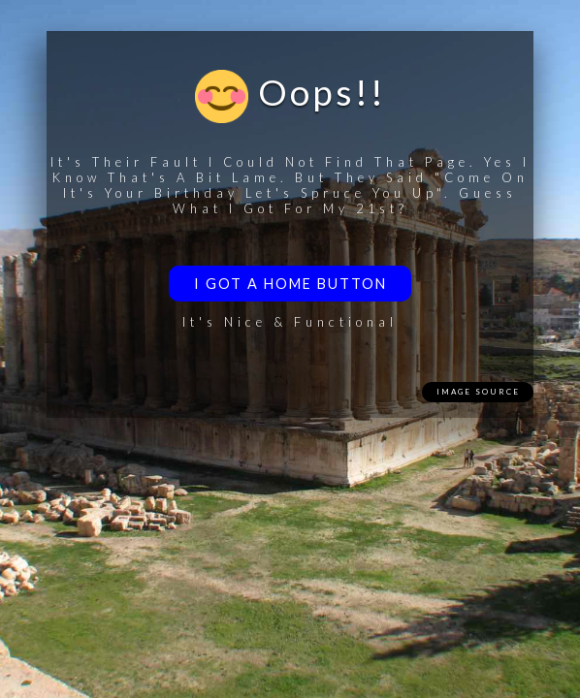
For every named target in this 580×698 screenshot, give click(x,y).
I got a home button (290, 283)
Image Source (478, 392)
